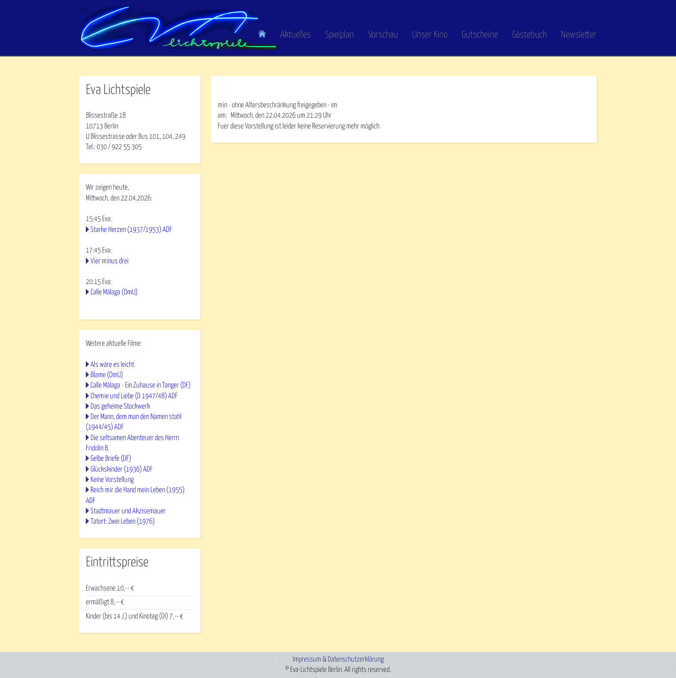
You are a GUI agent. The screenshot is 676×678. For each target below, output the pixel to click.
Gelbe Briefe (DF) (111, 458)
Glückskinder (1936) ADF (122, 469)
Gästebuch (529, 35)
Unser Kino (430, 35)
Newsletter (579, 35)
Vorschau (383, 35)
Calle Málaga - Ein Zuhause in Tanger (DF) (141, 385)
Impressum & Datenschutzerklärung (338, 659)
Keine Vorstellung (112, 480)
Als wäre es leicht (112, 365)
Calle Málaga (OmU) (114, 292)
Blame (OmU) (107, 375)
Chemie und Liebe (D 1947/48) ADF (134, 396)
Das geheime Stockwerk (120, 406)
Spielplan (339, 35)
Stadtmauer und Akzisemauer (128, 511)
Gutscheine (480, 35)
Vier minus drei (109, 261)
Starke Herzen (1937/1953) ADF (131, 230)
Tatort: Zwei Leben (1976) (123, 521)
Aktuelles (295, 35)
